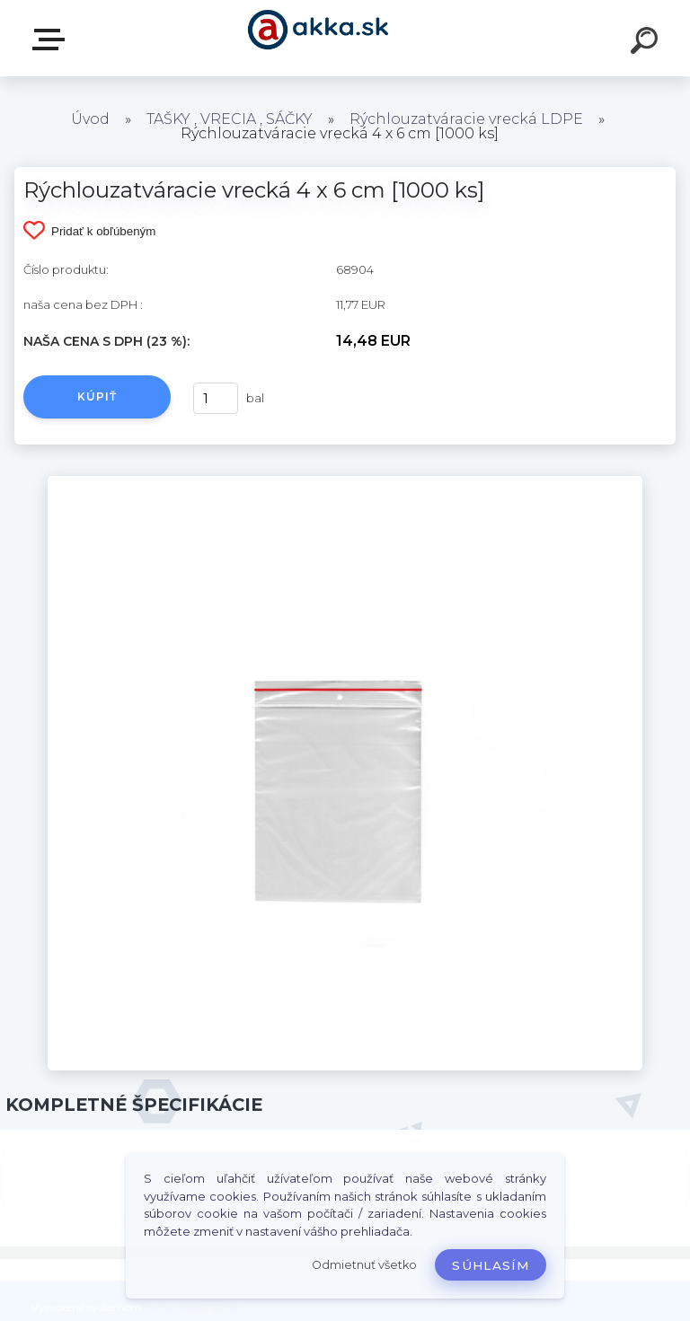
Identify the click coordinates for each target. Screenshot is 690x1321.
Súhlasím (490, 1265)
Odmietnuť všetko (364, 1265)
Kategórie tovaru (52, 39)
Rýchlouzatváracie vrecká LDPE (466, 119)
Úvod (90, 119)
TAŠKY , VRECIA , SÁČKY (229, 119)
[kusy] (215, 398)
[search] (647, 43)
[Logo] (318, 38)
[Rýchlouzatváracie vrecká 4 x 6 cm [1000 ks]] (345, 482)
